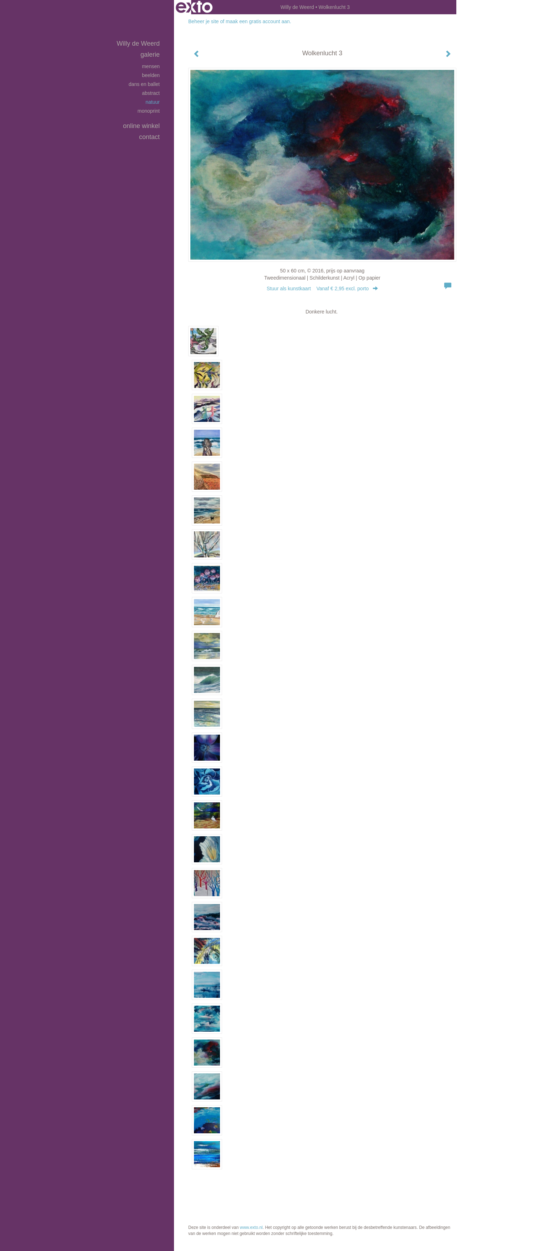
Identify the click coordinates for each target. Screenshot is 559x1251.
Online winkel (141, 125)
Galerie (150, 54)
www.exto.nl (251, 1227)
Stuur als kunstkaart (322, 288)
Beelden (151, 75)
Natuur (152, 102)
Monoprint (149, 111)
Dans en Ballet (144, 84)
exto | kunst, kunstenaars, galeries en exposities (194, 7)
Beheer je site (203, 21)
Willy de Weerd (297, 7)
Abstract (151, 93)
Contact (149, 137)
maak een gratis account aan (258, 21)
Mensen (151, 66)
